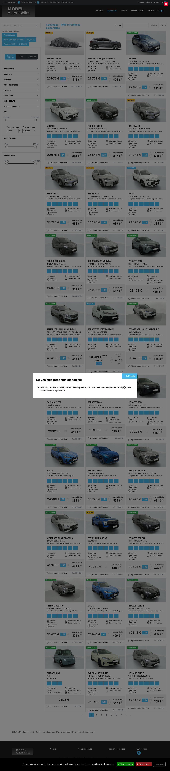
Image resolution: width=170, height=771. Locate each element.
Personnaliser (159, 764)
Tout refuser (143, 764)
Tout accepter (125, 764)
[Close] (166, 4)
